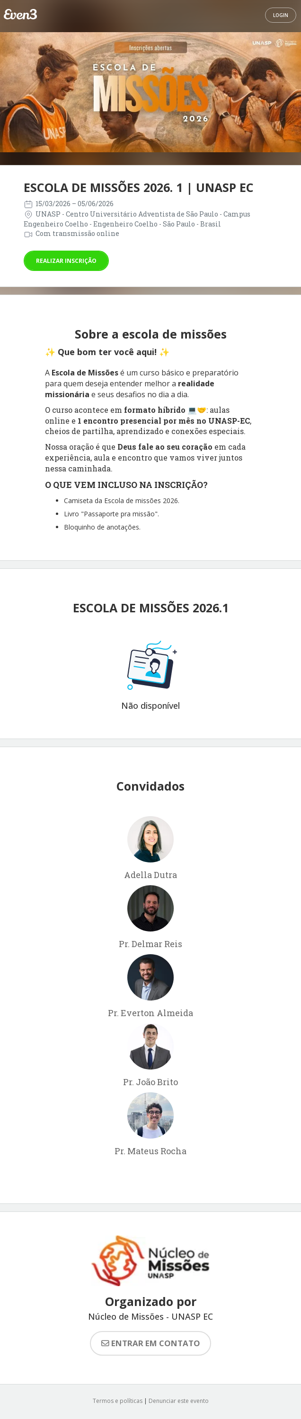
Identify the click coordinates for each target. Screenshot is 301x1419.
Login (280, 15)
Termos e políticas (117, 1401)
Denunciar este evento (179, 1401)
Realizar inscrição (66, 261)
